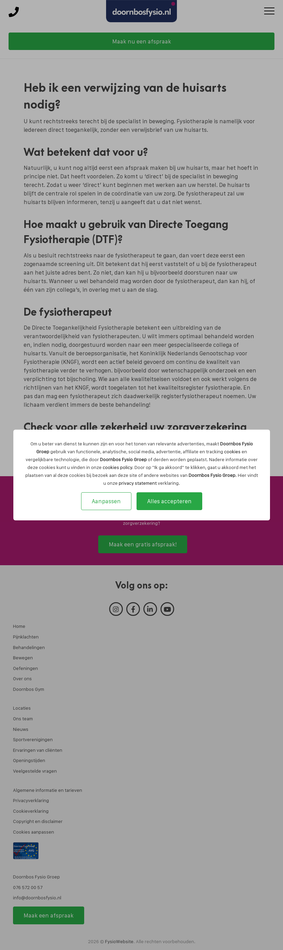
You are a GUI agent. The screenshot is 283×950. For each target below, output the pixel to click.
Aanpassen (106, 501)
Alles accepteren (169, 501)
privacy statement (138, 483)
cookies (232, 451)
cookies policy (117, 467)
